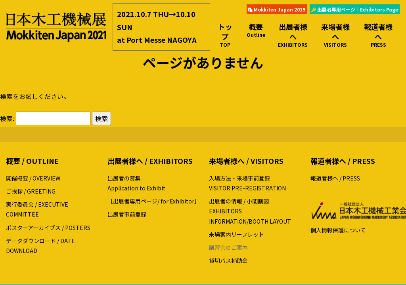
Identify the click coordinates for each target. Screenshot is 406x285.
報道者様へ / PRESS (335, 178)
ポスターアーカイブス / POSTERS (48, 228)
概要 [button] (256, 29)
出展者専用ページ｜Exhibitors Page (354, 9)
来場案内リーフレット (236, 234)
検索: (7, 118)
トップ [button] (225, 34)
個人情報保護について (338, 230)
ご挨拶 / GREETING (31, 191)
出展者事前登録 (126, 214)
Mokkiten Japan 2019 (276, 9)
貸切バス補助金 (228, 260)
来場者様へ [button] (335, 34)
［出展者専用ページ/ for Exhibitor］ (153, 201)
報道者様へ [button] (378, 34)
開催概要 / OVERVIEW (33, 178)
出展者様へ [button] (293, 34)
